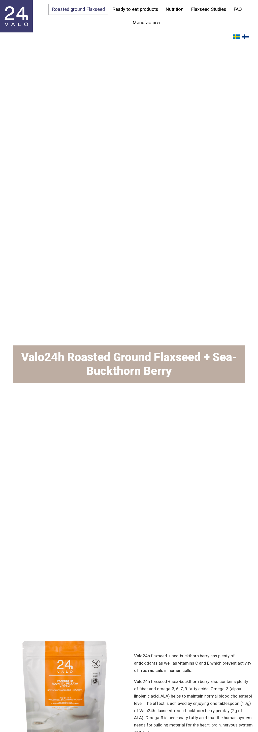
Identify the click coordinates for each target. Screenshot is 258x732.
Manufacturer (147, 22)
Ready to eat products (135, 9)
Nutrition (174, 9)
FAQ (238, 9)
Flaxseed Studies (208, 9)
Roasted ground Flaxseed (77, 9)
